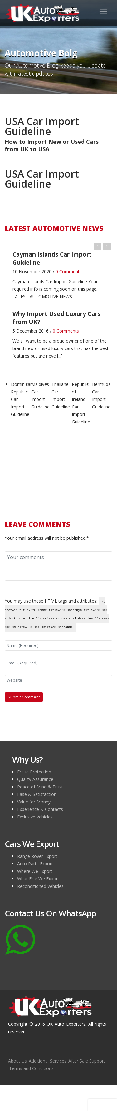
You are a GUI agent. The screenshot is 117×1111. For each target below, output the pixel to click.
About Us (17, 1061)
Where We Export (34, 871)
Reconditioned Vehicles (40, 886)
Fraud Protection (34, 772)
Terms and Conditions (31, 1068)
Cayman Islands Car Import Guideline (49, 281)
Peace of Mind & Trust (40, 787)
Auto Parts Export (35, 864)
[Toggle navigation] (103, 11)
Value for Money (34, 802)
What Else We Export (38, 879)
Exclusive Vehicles (35, 817)
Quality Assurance (35, 779)
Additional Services (47, 1061)
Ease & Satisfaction (36, 794)
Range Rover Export (37, 856)
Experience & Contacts (40, 809)
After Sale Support (86, 1061)
